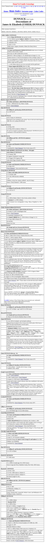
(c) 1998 (6, 300)
